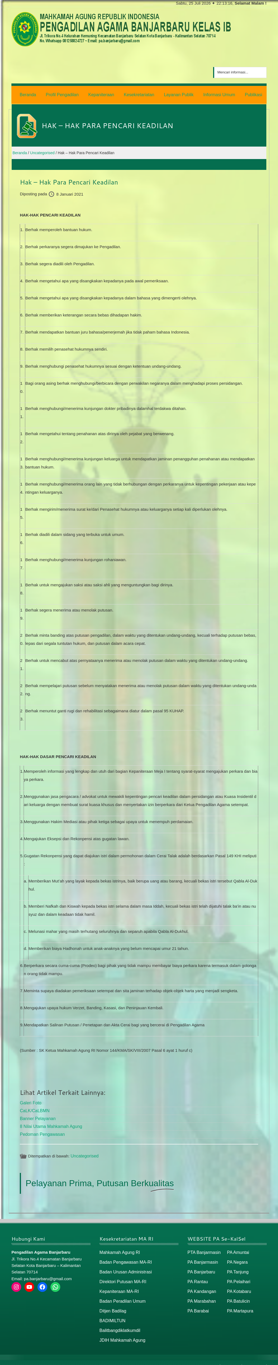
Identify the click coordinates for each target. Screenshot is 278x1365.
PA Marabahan (201, 1295)
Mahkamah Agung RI (118, 1248)
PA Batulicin (237, 1295)
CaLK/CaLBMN (34, 1108)
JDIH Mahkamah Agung (120, 1332)
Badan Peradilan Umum (121, 1295)
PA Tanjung (237, 1267)
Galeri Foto (30, 1101)
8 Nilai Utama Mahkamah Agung (49, 1123)
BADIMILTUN (111, 1314)
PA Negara (236, 1258)
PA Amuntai (237, 1248)
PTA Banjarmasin (203, 1248)
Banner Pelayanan (36, 1116)
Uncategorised (84, 1152)
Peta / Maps (254, 1359)
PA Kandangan (201, 1286)
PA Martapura (239, 1304)
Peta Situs (231, 1359)
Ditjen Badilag (112, 1304)
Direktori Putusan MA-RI (121, 1276)
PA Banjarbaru (201, 1267)
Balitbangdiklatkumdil (118, 1323)
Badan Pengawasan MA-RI (124, 1258)
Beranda (210, 1359)
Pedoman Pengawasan (41, 1130)
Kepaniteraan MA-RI (117, 1286)
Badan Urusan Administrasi (124, 1267)
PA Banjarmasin (202, 1258)
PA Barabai (198, 1304)
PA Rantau (197, 1276)
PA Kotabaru (238, 1286)
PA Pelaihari (238, 1276)
